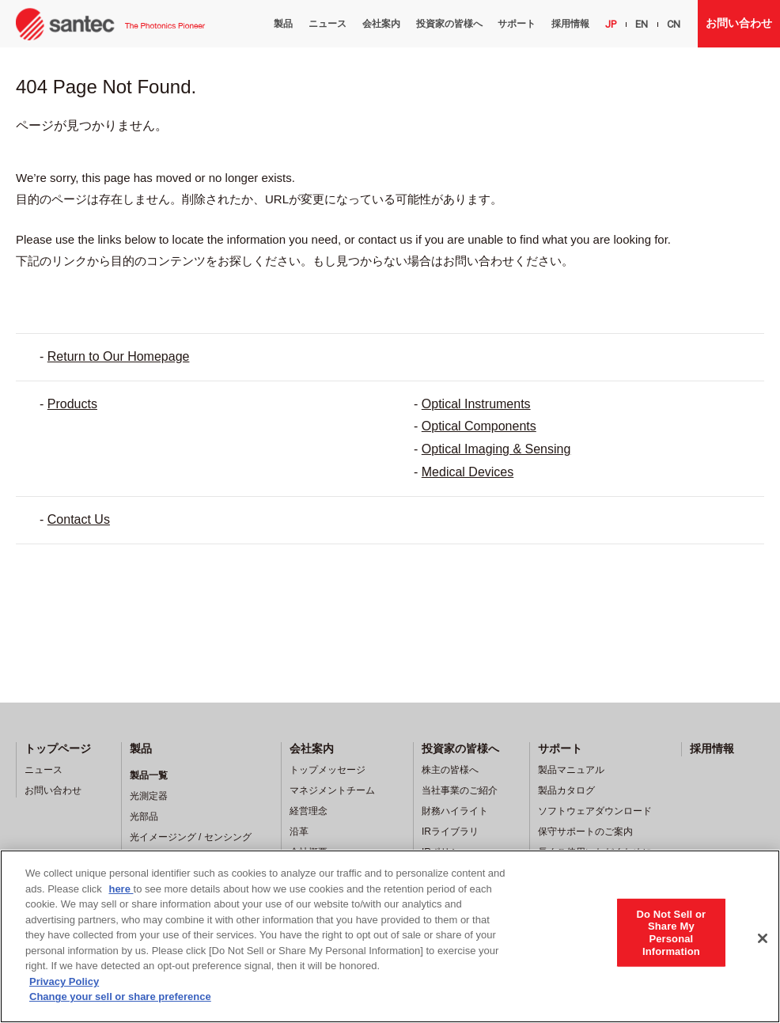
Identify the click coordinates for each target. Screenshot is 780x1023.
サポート (517, 23)
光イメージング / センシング (191, 837)
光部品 (144, 816)
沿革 (299, 831)
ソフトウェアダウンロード (595, 811)
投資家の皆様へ (449, 23)
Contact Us (78, 519)
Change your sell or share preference (120, 996)
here (120, 889)
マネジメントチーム (332, 790)
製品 (283, 23)
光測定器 (149, 795)
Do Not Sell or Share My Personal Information (671, 932)
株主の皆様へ (450, 769)
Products (72, 404)
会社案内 (381, 23)
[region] (390, 936)
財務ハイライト (455, 811)
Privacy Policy (64, 981)
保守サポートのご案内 (585, 831)
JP (610, 24)
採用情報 (570, 23)
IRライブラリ (450, 831)
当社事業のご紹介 (460, 790)
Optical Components (479, 426)
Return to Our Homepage (118, 356)
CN (673, 24)
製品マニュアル (571, 769)
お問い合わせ (739, 23)
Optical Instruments (476, 404)
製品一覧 (149, 775)
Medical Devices (467, 472)
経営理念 (309, 811)
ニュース (327, 23)
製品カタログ (566, 790)
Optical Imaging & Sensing (496, 449)
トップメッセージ (327, 769)
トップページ (58, 748)
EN (641, 24)
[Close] (762, 938)
